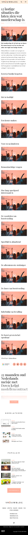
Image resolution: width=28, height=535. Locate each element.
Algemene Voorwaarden (14, 526)
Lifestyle (9, 508)
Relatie (15, 508)
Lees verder (14, 401)
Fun (25, 508)
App (24, 364)
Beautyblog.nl (14, 518)
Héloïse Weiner (12, 358)
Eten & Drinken (14, 510)
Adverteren (5, 526)
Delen (14, 364)
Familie (2, 23)
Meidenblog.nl (14, 515)
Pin (21, 364)
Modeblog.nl (13, 513)
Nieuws (20, 508)
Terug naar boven (13, 490)
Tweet (17, 364)
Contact (22, 526)
